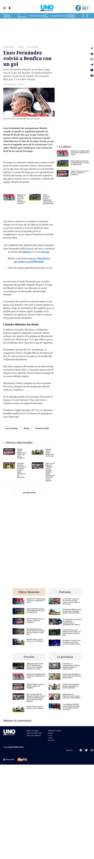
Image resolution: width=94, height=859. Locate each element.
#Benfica (27, 251)
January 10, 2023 (46, 268)
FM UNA (51, 740)
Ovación (41, 16)
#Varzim (45, 251)
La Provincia (22, 16)
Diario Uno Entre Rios (34, 733)
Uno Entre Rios (8, 47)
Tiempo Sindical (71, 16)
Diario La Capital (32, 730)
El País (46, 16)
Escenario (63, 16)
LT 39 (83, 16)
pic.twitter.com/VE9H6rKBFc (29, 261)
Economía (54, 16)
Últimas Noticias (7, 16)
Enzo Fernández (33, 47)
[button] (4, 8)
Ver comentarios (29, 492)
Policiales (33, 16)
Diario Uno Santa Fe (34, 735)
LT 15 (87, 16)
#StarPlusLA (43, 258)
